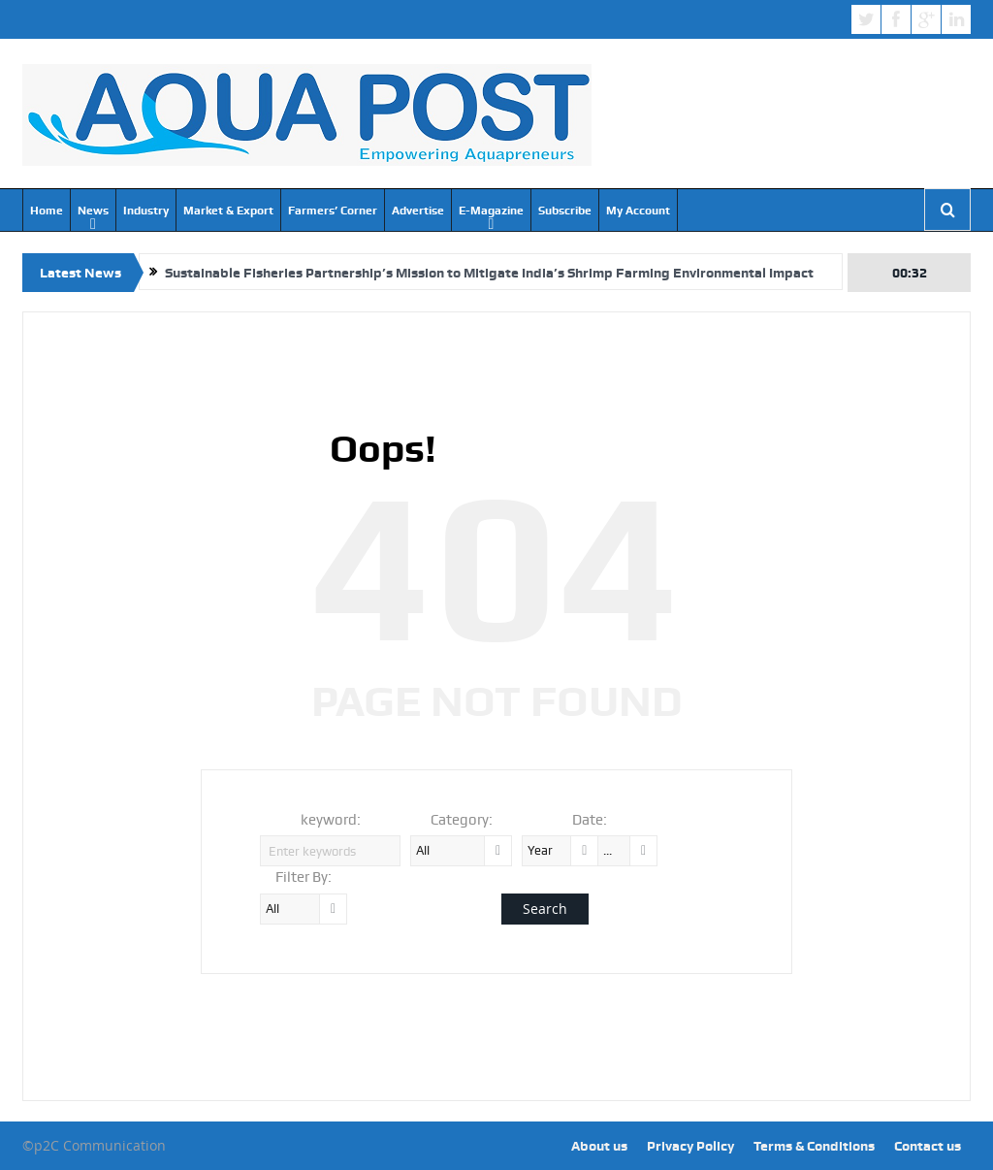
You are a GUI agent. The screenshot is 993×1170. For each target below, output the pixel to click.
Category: (462, 820)
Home (46, 210)
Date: (589, 820)
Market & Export (228, 210)
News (93, 210)
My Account (638, 210)
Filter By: (303, 877)
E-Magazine (491, 210)
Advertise (418, 210)
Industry (146, 210)
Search (545, 908)
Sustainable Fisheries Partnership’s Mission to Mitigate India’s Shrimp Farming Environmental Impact (489, 272)
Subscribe (565, 210)
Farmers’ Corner (332, 210)
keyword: (331, 820)
